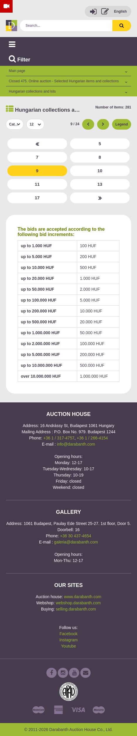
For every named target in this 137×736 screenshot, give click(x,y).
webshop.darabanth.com (78, 602)
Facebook (68, 633)
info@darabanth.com (76, 444)
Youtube (68, 646)
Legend (121, 124)
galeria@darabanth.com (76, 542)
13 (99, 184)
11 (37, 184)
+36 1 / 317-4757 (58, 438)
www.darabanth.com (82, 596)
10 (99, 170)
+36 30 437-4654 (75, 535)
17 (37, 197)
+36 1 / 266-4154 (92, 438)
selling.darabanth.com (76, 609)
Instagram (68, 640)
